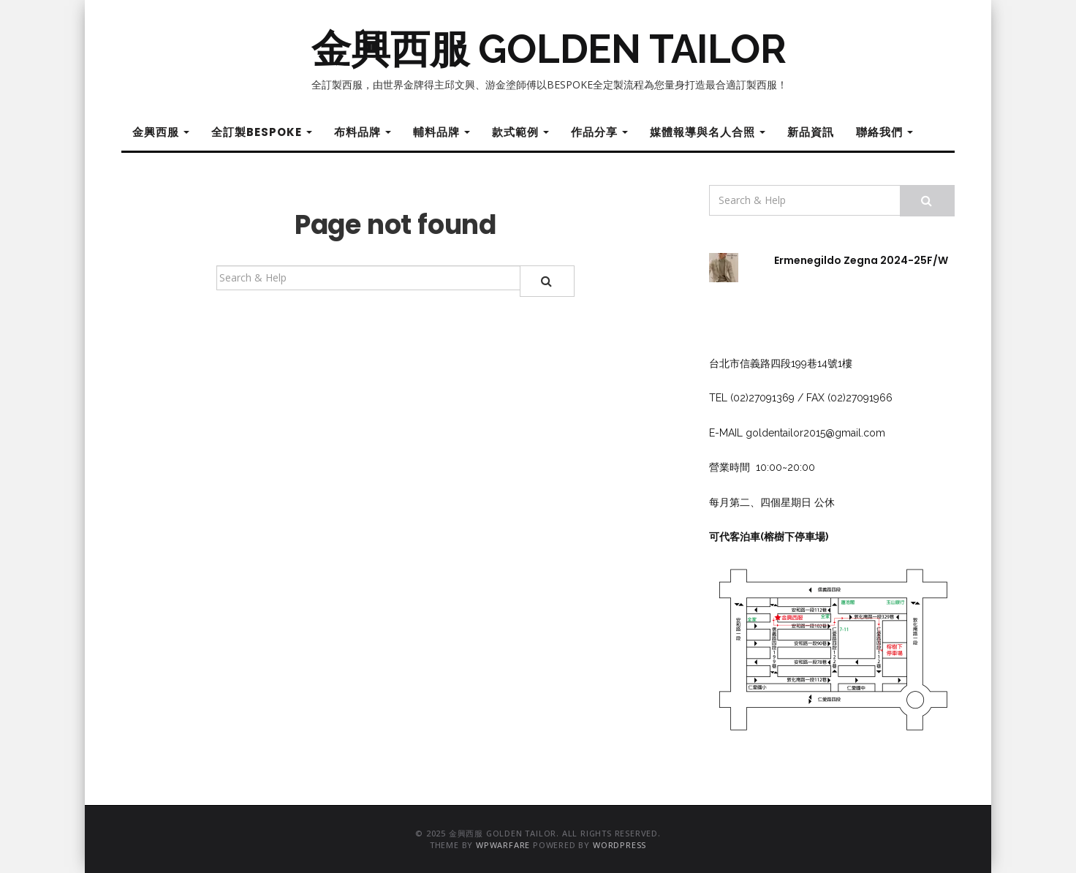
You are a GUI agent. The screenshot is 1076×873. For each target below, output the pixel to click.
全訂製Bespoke (261, 132)
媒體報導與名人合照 (707, 132)
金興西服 (160, 132)
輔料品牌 (441, 132)
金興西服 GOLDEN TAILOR (548, 49)
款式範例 (520, 132)
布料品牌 (362, 132)
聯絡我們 (884, 132)
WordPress (619, 844)
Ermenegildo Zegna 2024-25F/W (861, 260)
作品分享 (599, 132)
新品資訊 (810, 132)
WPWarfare (503, 844)
